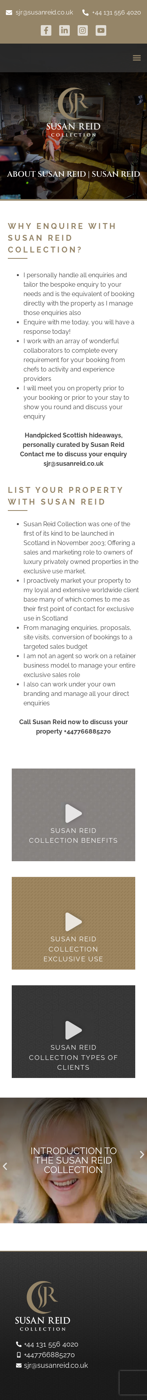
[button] (136, 57)
